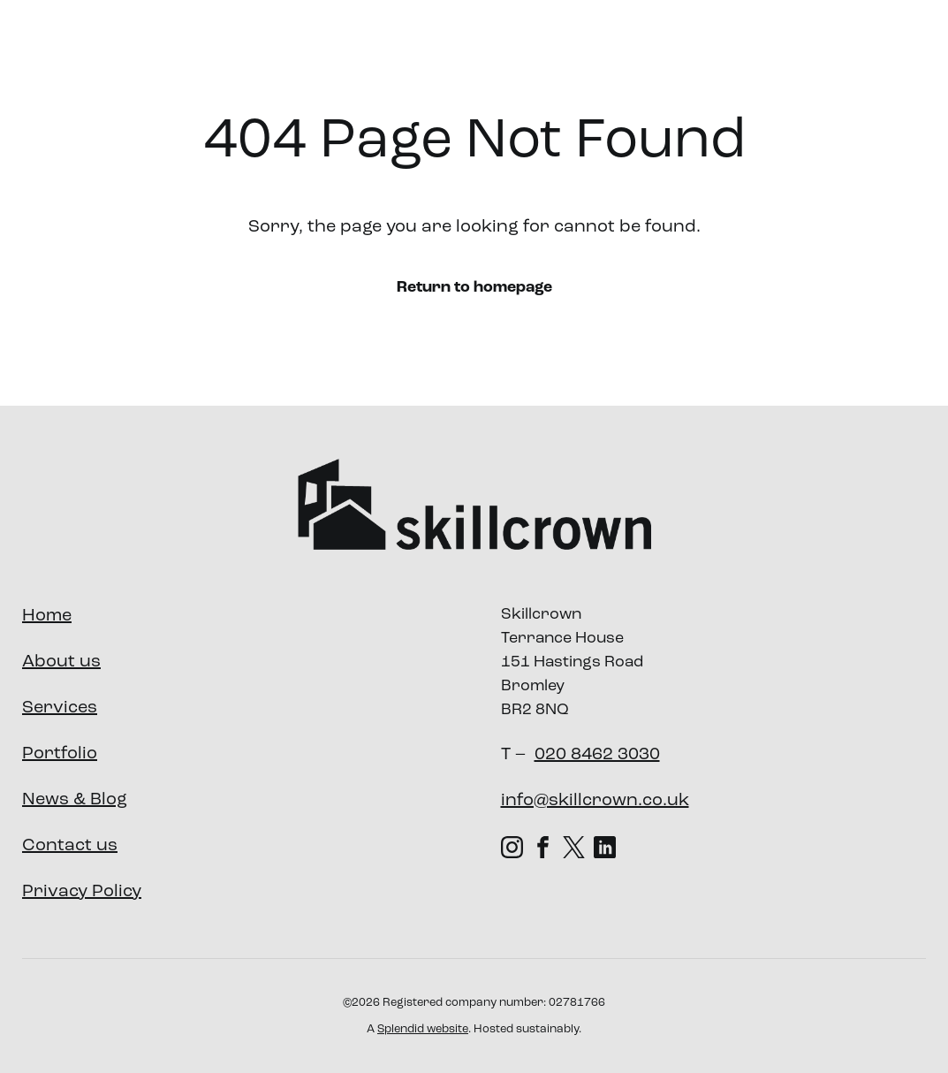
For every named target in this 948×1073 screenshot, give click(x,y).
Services (512, 48)
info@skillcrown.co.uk (595, 801)
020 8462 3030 (597, 755)
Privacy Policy (81, 892)
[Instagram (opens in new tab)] (512, 846)
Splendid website (422, 1029)
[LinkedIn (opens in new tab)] (605, 846)
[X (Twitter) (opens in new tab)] (574, 846)
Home (47, 616)
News (800, 47)
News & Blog (74, 800)
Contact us (70, 846)
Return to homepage (474, 287)
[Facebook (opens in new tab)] (543, 846)
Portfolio (614, 47)
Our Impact (714, 47)
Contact (873, 47)
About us (408, 47)
